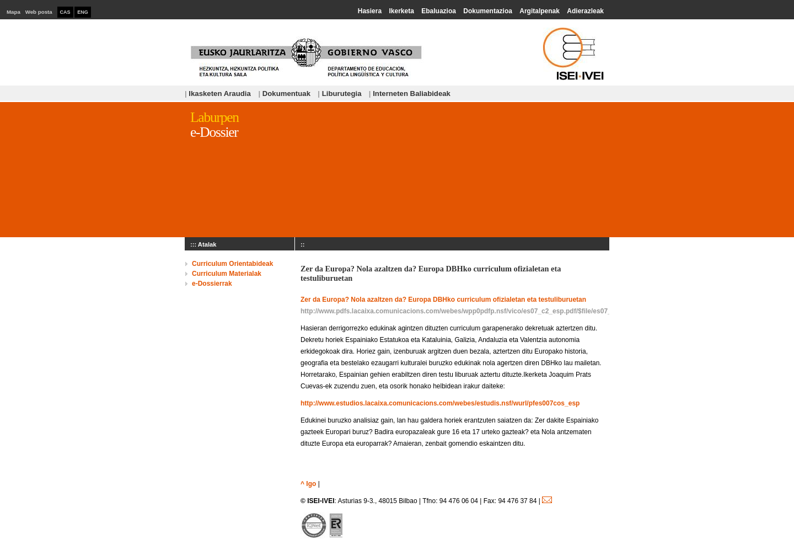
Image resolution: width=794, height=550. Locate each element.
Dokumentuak (284, 93)
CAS (65, 12)
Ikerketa (401, 11)
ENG (82, 12)
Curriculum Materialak (226, 273)
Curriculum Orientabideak (232, 264)
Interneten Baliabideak (409, 93)
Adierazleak (585, 11)
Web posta (38, 12)
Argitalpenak (539, 11)
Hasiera (370, 11)
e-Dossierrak (212, 283)
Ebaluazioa (438, 11)
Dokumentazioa (487, 11)
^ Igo (308, 484)
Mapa (13, 12)
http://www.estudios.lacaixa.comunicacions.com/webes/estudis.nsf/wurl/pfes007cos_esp (440, 403)
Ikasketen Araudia (219, 93)
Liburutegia (339, 93)
